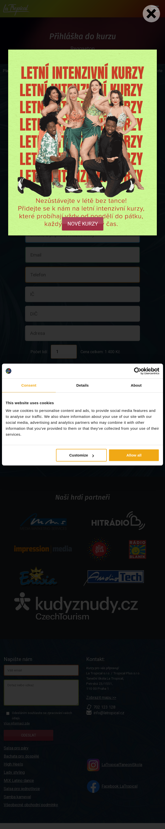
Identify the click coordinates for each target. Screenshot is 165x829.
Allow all (133, 455)
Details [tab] (82, 385)
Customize (81, 455)
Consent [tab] (28, 385)
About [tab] (136, 385)
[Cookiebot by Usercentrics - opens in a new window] (137, 371)
